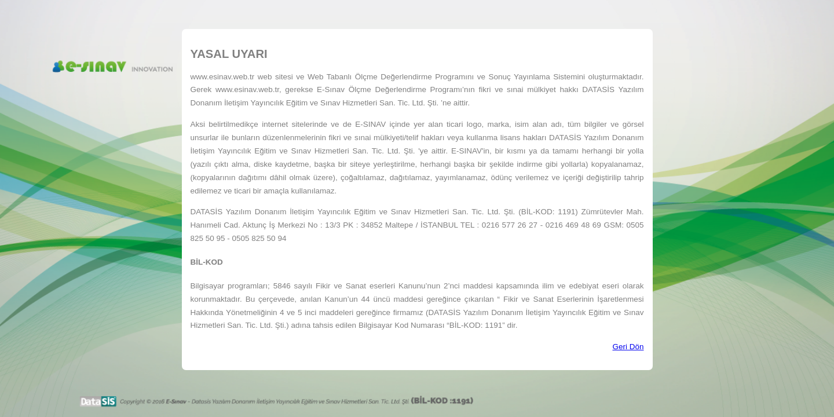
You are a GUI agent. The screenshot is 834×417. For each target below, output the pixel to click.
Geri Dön (627, 346)
